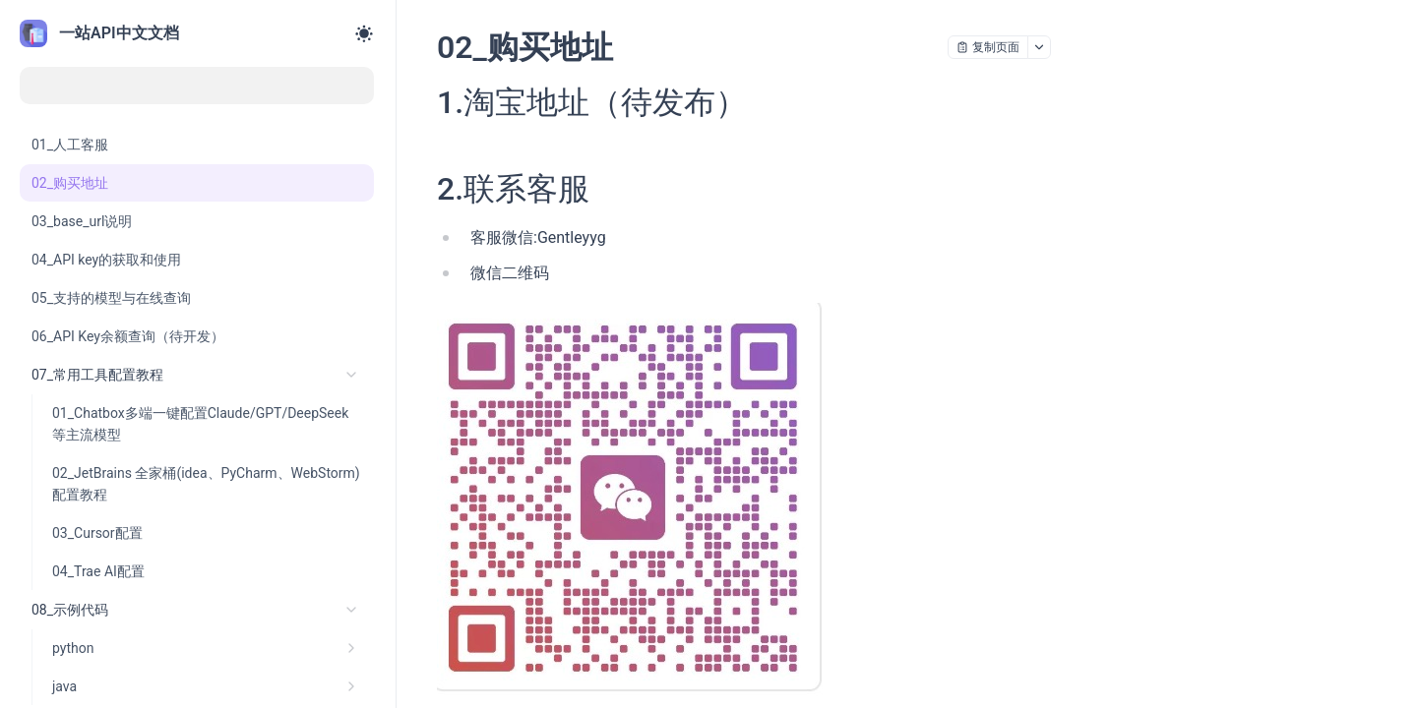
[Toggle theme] (364, 33)
